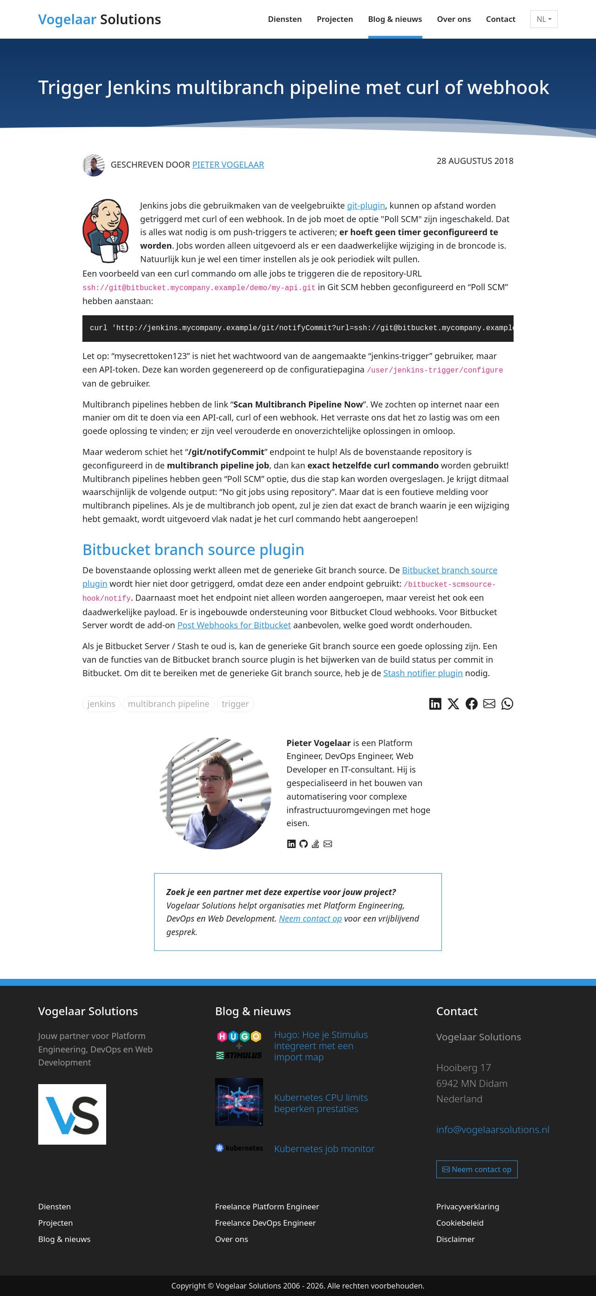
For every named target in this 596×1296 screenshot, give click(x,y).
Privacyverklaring (468, 1206)
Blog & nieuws (395, 19)
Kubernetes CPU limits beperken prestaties (321, 1103)
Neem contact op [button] (477, 1169)
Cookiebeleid (460, 1222)
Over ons (454, 19)
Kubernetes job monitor (324, 1148)
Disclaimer (455, 1239)
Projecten (335, 19)
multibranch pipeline (169, 703)
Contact (501, 19)
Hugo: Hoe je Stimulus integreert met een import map (321, 1045)
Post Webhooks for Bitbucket (234, 625)
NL (541, 19)
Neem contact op (310, 918)
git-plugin (366, 205)
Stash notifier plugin (423, 673)
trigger (235, 703)
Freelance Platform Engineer (267, 1206)
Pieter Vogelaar (228, 164)
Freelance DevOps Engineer (265, 1222)
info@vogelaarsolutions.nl (492, 1129)
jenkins (101, 703)
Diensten (285, 19)
